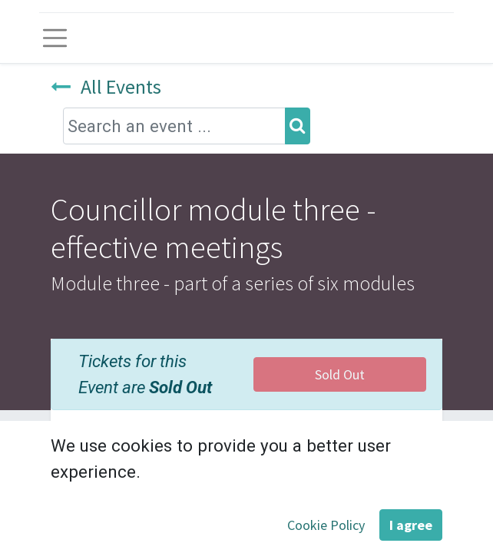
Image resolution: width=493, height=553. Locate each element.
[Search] (297, 126)
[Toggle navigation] (55, 38)
